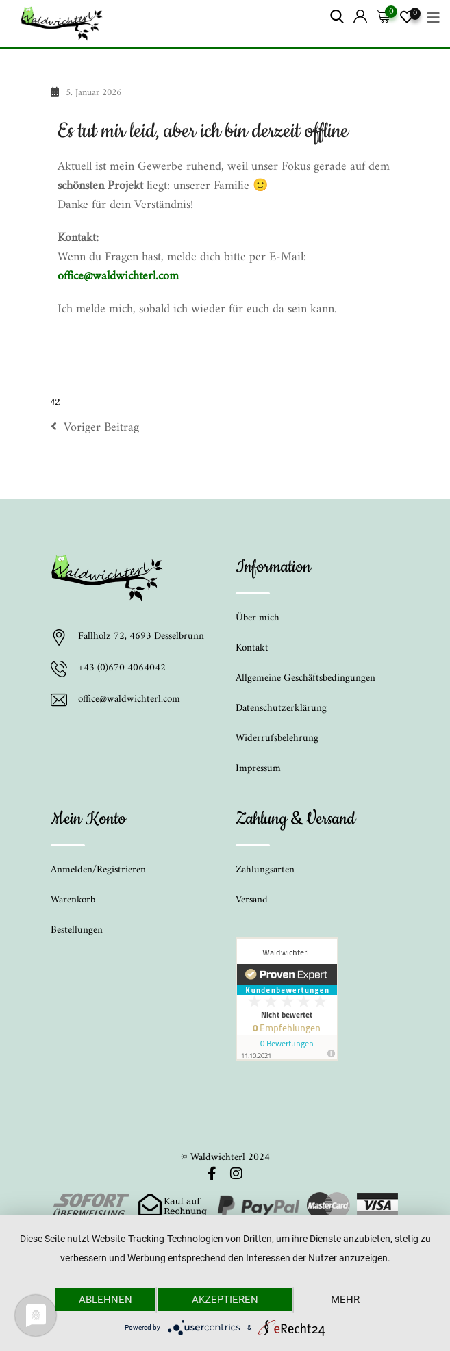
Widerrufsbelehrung (277, 738)
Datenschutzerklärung (281, 708)
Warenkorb (73, 900)
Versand (252, 900)
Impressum (258, 768)
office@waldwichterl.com (118, 276)
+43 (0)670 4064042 (122, 669)
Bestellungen (77, 930)
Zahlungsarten (265, 870)
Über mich (257, 618)
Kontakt (252, 648)
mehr (345, 1299)
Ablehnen (105, 1299)
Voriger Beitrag (95, 428)
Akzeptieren (225, 1299)
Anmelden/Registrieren (98, 870)
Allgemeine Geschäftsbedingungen (305, 678)
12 (55, 402)
